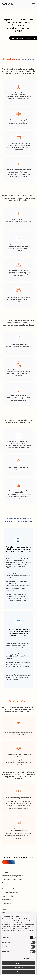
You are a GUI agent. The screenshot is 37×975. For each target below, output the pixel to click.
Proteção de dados (8, 896)
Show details (28, 958)
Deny (18, 972)
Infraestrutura (7, 900)
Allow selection (18, 967)
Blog (3, 913)
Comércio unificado (9, 883)
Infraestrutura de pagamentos (12, 876)
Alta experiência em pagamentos (13, 879)
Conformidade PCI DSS (10, 892)
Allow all (18, 963)
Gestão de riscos (8, 903)
